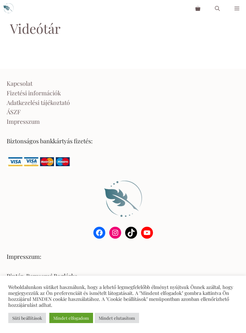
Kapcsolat (19, 83)
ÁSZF (14, 112)
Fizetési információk (34, 93)
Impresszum (23, 121)
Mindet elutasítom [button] (117, 318)
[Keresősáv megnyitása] (217, 8)
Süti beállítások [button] (27, 318)
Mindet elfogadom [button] (71, 318)
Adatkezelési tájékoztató (38, 103)
